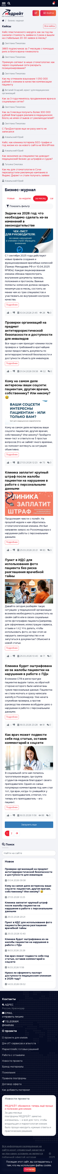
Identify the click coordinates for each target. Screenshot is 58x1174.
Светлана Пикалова (15, 43)
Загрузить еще (29, 824)
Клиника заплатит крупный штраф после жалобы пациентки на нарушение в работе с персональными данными (26, 480)
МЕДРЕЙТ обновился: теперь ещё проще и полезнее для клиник (29, 1107)
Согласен (29, 1169)
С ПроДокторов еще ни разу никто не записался (24, 130)
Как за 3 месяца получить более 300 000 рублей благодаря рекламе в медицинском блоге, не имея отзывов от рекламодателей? (28, 115)
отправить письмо (12, 1016)
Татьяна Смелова (14, 164)
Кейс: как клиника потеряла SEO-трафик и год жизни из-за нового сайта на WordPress (28, 144)
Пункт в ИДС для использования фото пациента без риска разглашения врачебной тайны (24, 568)
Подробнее (12, 304)
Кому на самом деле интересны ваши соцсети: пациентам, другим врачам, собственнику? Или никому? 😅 (27, 389)
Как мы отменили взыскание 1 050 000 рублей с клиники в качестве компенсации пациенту (27, 81)
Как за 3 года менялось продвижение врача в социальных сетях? (29, 100)
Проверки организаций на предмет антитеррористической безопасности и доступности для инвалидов (28, 331)
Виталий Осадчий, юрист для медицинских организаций (25, 92)
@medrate (8, 1025)
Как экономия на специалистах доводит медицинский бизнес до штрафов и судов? (27, 157)
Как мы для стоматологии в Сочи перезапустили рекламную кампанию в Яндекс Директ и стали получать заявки (25, 172)
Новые (11, 198)
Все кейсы (49, 26)
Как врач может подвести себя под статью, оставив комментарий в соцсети (26, 739)
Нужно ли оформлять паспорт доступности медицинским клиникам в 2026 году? (28, 975)
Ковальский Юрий (14, 137)
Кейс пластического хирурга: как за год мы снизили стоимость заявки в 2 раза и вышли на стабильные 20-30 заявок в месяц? (28, 35)
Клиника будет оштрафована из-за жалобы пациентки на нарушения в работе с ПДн (28, 670)
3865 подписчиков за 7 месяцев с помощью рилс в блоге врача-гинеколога (28, 50)
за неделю (25, 198)
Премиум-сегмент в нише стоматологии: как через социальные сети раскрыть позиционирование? (28, 65)
